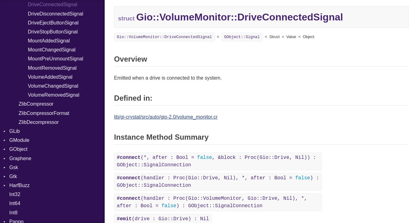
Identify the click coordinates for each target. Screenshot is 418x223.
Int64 (14, 203)
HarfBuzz (19, 185)
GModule (19, 140)
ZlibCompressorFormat (44, 113)
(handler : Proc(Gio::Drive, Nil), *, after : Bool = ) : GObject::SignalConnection (218, 181)
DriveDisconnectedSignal (55, 13)
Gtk (13, 176)
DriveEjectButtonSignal (53, 22)
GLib (14, 131)
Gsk (13, 167)
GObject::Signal (242, 37)
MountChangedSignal (52, 49)
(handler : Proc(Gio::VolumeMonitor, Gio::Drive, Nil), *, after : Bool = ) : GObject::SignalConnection (212, 202)
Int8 (13, 212)
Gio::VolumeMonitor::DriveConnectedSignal (164, 37)
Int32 (14, 194)
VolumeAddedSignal (50, 77)
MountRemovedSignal (52, 68)
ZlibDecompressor (39, 122)
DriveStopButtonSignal (53, 31)
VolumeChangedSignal (53, 86)
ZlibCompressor (36, 104)
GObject (18, 149)
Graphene (20, 158)
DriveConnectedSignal (52, 4)
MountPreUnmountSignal (55, 58)
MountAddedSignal (49, 40)
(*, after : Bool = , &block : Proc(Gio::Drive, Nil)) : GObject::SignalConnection (216, 161)
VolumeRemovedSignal (53, 95)
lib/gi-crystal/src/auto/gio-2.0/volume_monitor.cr (165, 117)
